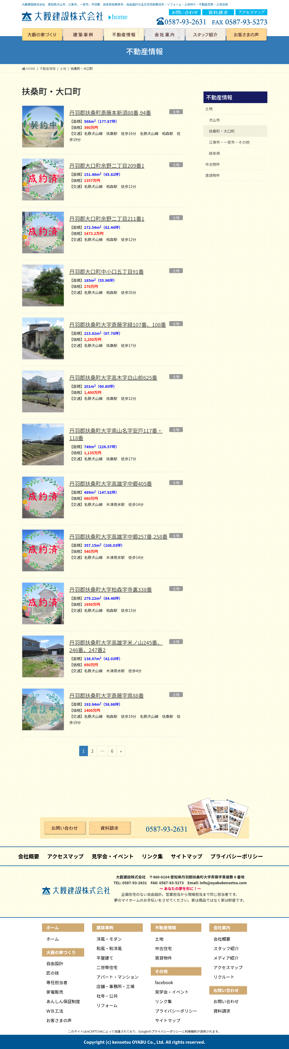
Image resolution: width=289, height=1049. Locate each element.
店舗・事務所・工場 (115, 986)
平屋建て (104, 958)
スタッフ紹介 (226, 948)
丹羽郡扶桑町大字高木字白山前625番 (113, 377)
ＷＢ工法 (54, 1011)
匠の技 (52, 973)
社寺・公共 (106, 996)
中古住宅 (163, 948)
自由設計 (54, 963)
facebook (164, 982)
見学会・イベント (113, 856)
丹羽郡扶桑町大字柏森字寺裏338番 (110, 589)
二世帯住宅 (106, 967)
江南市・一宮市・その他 (229, 142)
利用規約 (191, 1031)
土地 (209, 108)
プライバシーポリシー (236, 856)
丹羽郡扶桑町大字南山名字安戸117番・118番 (116, 434)
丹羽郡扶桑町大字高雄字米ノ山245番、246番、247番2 (116, 646)
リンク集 (152, 856)
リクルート (224, 977)
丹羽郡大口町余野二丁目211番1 (106, 218)
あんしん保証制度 (63, 1001)
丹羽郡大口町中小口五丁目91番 (106, 271)
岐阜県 (214, 153)
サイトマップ (186, 856)
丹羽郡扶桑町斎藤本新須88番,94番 (110, 112)
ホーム (52, 939)
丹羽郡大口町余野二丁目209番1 (106, 165)
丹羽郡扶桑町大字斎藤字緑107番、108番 (117, 324)
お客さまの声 (59, 1020)
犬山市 (214, 120)
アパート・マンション (117, 977)
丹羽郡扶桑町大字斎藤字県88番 (106, 695)
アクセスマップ (65, 856)
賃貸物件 (212, 175)
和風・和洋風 (109, 948)
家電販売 (54, 992)
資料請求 (222, 1011)
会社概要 (28, 856)
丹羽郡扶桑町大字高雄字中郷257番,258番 (118, 536)
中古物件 (212, 164)
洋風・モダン (109, 939)
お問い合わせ (226, 1001)
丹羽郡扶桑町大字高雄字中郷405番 (110, 483)
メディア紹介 (226, 958)
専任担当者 (56, 982)
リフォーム (106, 1005)
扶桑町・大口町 (222, 131)
